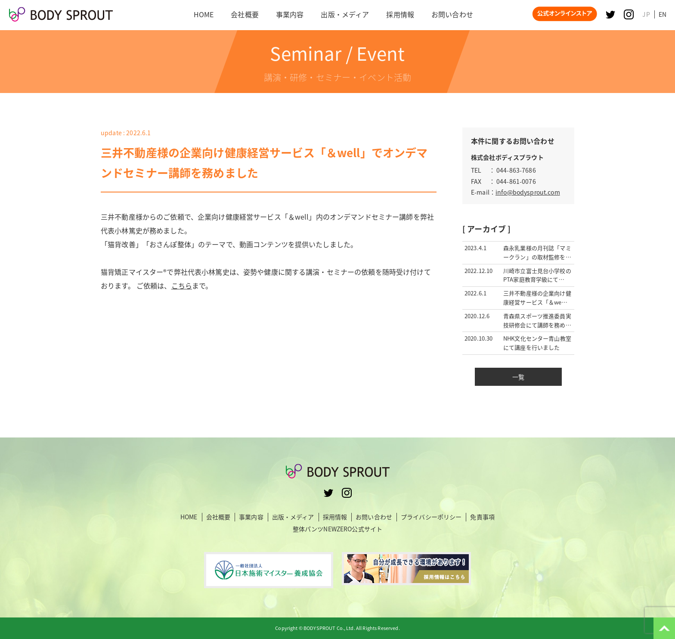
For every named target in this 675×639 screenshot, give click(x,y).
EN (662, 14)
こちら (181, 285)
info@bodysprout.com (527, 192)
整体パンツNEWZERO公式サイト (337, 528)
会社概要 (218, 517)
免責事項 (482, 517)
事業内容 (251, 517)
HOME (189, 517)
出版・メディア (293, 517)
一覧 (518, 376)
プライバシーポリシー (431, 517)
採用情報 (335, 517)
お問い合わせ (374, 517)
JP (646, 14)
